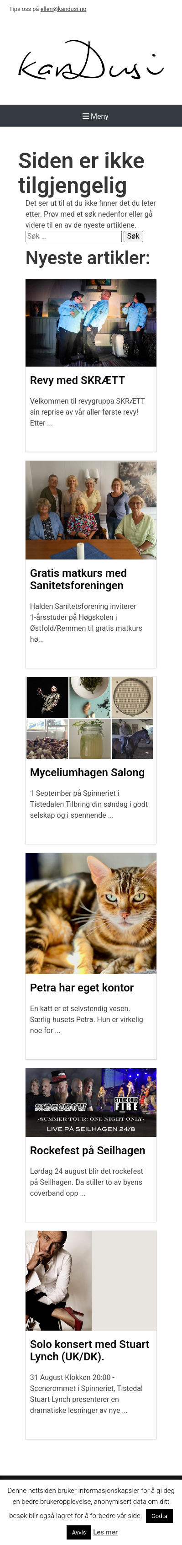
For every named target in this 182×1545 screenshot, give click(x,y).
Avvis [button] (79, 1532)
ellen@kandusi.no (64, 8)
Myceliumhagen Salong (87, 772)
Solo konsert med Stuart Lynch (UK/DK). (90, 1350)
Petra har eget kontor (82, 987)
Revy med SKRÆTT (77, 380)
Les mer (105, 1532)
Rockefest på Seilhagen (88, 1150)
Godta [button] (159, 1516)
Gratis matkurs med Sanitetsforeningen (78, 579)
